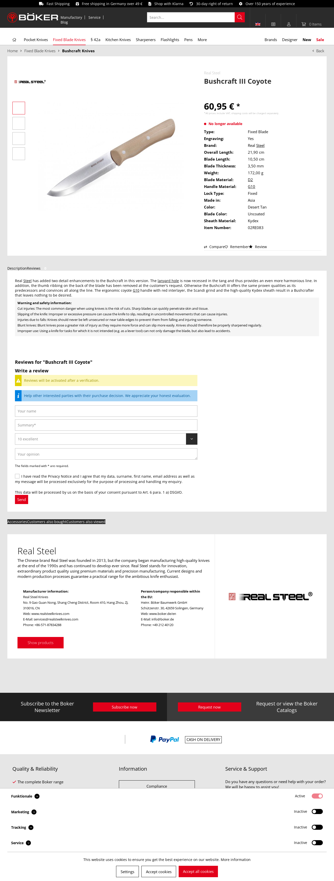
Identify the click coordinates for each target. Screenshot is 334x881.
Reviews (37, 268)
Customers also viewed (85, 521)
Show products (40, 642)
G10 (251, 186)
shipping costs (239, 113)
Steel (260, 145)
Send (21, 499)
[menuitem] (71, 17)
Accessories (17, 521)
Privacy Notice (60, 476)
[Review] (106, 439)
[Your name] (106, 411)
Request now (209, 707)
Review (258, 246)
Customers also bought (46, 521)
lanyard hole (168, 280)
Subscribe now (124, 707)
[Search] (240, 17)
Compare (214, 246)
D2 (250, 179)
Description (17, 268)
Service (94, 17)
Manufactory (71, 17)
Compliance (156, 786)
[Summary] (106, 425)
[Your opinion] (106, 454)
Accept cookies (159, 871)
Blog (64, 22)
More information (236, 859)
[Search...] (196, 17)
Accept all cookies (198, 871)
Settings (127, 871)
